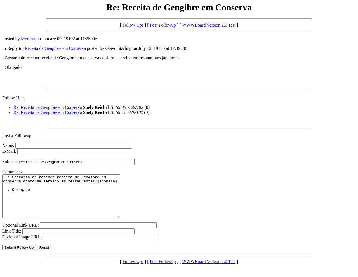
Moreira (28, 38)
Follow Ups (133, 25)
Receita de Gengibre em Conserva (56, 48)
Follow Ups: (13, 97)
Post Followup (163, 25)
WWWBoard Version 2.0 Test (208, 25)
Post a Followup (16, 135)
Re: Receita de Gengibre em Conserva (48, 107)
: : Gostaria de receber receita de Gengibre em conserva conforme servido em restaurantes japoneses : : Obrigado (68, 200)
